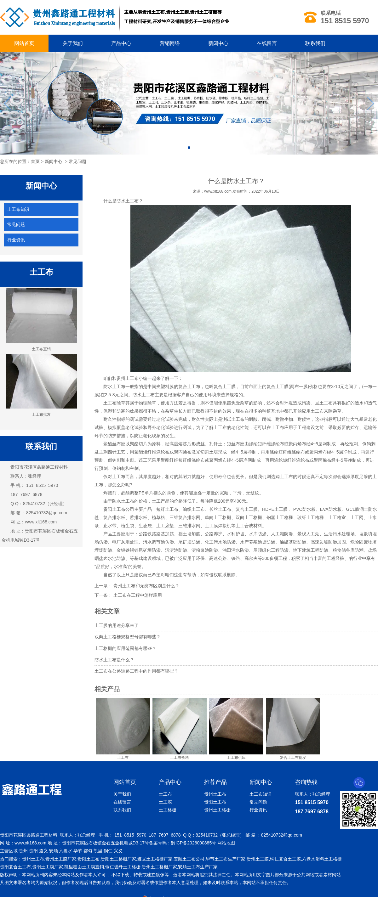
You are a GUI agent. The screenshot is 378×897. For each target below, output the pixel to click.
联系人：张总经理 (312, 794)
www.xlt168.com (41, 521)
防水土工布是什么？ (114, 659)
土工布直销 (41, 319)
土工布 (165, 794)
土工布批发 (41, 385)
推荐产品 (215, 782)
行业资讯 (16, 239)
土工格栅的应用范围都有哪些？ (125, 648)
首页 (35, 161)
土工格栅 (167, 809)
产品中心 (121, 43)
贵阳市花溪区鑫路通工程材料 (39, 467)
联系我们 (315, 43)
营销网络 (170, 43)
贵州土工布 (128, 378)
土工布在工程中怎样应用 (137, 595)
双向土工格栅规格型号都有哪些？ (127, 636)
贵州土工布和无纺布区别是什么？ (146, 585)
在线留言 (267, 43)
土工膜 (165, 801)
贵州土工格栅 (217, 809)
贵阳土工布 (114, 509)
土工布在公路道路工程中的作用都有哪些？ (136, 671)
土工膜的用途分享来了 (116, 625)
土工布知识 (18, 209)
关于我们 (73, 43)
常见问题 (16, 224)
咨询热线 (306, 782)
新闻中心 (218, 43)
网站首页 (24, 43)
